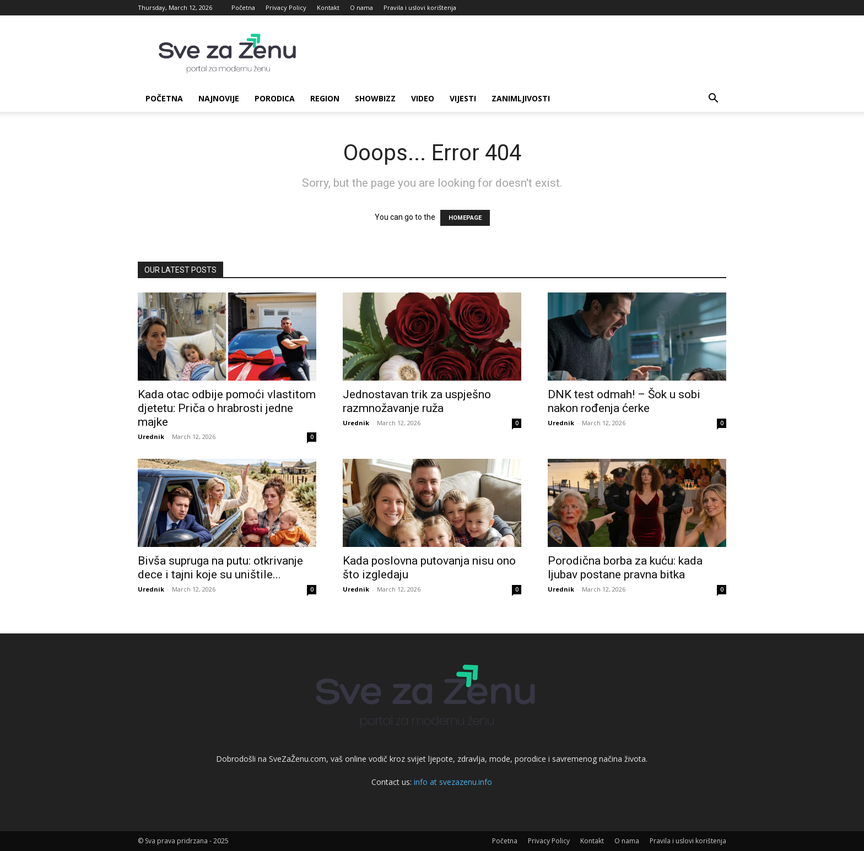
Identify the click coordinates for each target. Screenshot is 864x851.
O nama (361, 7)
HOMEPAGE (465, 217)
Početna (243, 7)
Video (422, 98)
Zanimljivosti (521, 98)
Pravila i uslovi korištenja (420, 7)
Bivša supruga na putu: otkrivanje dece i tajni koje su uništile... (220, 567)
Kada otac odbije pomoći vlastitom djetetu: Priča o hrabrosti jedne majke (227, 408)
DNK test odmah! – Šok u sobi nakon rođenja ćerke (624, 401)
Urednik (151, 436)
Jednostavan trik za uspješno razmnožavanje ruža (417, 401)
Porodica (275, 98)
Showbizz (375, 98)
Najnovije (218, 98)
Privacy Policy (286, 7)
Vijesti (463, 98)
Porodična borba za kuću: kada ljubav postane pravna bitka (625, 567)
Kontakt (328, 7)
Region (324, 98)
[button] (713, 99)
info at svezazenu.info (453, 782)
